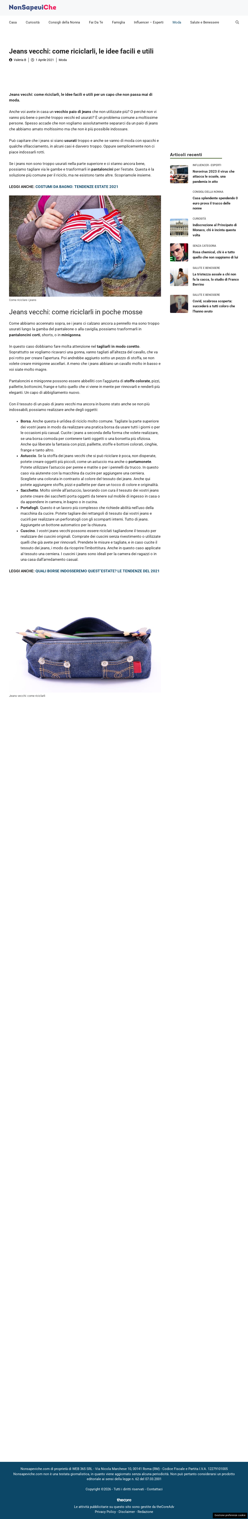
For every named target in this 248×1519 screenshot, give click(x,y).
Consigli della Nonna (64, 22)
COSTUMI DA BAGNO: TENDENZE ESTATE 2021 (76, 186)
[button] (237, 22)
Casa (13, 22)
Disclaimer (127, 1512)
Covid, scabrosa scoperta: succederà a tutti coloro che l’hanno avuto (214, 306)
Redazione (145, 1512)
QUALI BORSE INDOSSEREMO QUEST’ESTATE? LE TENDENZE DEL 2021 (97, 571)
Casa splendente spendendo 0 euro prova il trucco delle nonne (215, 203)
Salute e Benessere (204, 22)
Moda (177, 22)
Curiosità (33, 22)
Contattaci (155, 1489)
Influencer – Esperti (149, 22)
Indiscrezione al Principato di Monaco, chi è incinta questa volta (215, 230)
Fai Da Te (96, 22)
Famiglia (118, 22)
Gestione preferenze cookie (230, 1515)
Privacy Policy (105, 1512)
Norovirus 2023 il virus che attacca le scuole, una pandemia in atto (213, 176)
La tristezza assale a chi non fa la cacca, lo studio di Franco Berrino (216, 279)
